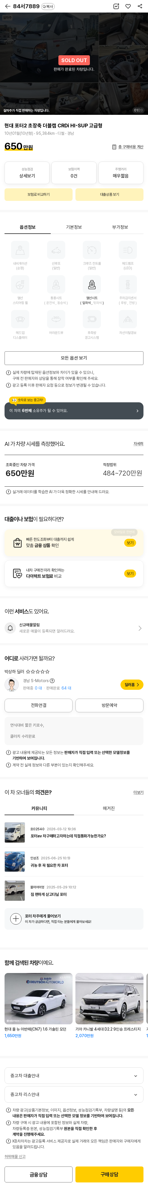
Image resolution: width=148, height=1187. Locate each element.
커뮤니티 (39, 808)
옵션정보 (28, 227)
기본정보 (74, 227)
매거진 (109, 808)
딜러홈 (130, 684)
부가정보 (120, 227)
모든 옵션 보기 (74, 358)
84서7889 (34, 6)
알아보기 (74, 543)
